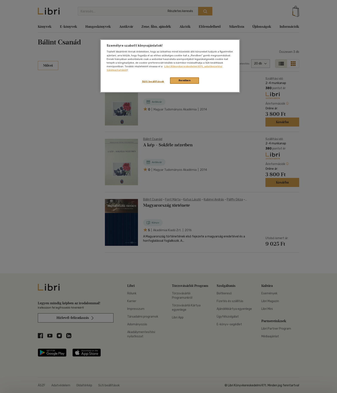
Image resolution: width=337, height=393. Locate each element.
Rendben (185, 80)
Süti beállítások (153, 81)
